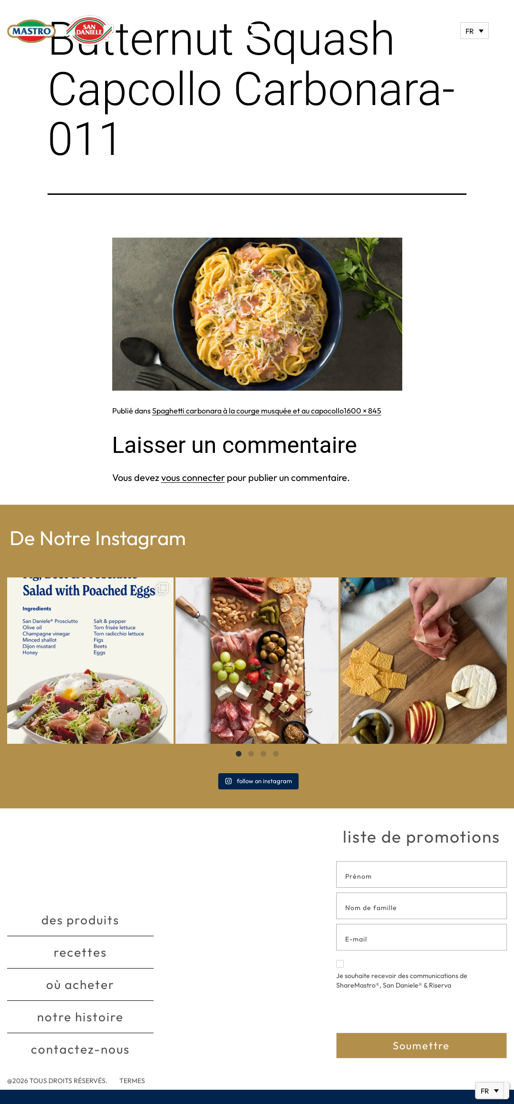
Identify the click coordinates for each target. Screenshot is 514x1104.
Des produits (80, 920)
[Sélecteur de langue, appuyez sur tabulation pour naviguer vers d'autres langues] (474, 30)
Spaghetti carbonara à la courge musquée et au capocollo (248, 410)
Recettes (80, 952)
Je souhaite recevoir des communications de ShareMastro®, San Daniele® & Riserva (401, 974)
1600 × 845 (362, 410)
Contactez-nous (80, 1049)
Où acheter (80, 984)
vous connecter (193, 477)
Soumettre (421, 1045)
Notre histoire (80, 1017)
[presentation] (408, 1014)
